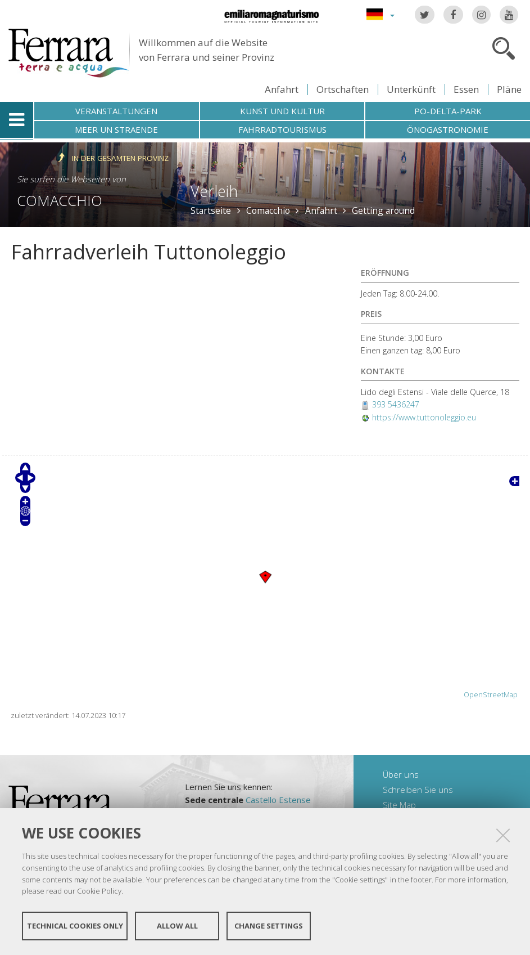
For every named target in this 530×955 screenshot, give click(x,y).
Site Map (399, 804)
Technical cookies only (75, 926)
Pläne (509, 89)
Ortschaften (342, 89)
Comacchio (59, 200)
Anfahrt (281, 89)
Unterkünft (411, 89)
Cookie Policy (99, 891)
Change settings (268, 926)
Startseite (211, 210)
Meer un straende (116, 129)
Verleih (214, 191)
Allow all (177, 926)
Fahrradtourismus (282, 129)
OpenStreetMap (491, 695)
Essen (466, 89)
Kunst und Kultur (282, 110)
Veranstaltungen (116, 110)
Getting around (383, 210)
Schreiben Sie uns (418, 789)
